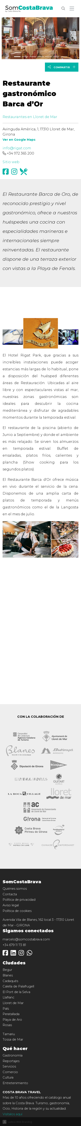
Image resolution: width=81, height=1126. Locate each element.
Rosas (7, 1025)
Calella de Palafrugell (18, 986)
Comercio (10, 1072)
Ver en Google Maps (19, 140)
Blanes (8, 975)
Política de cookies (17, 911)
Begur (7, 970)
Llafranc (8, 997)
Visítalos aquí (12, 1114)
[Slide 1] (25, 56)
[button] (73, 9)
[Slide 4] (48, 56)
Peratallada (11, 1014)
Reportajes (11, 1061)
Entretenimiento (15, 1083)
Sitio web (11, 162)
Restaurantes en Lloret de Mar (30, 117)
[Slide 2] (33, 56)
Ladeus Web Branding (20, 1121)
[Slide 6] (64, 56)
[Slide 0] (17, 56)
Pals (6, 1009)
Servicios (9, 1066)
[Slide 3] (40, 56)
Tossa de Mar (13, 1039)
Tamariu (9, 1034)
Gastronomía (12, 1055)
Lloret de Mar (13, 1003)
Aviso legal (11, 905)
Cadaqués (10, 981)
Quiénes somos (15, 889)
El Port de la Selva (16, 992)
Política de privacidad (19, 900)
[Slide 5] (56, 56)
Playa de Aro (12, 1020)
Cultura (8, 1077)
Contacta (10, 894)
